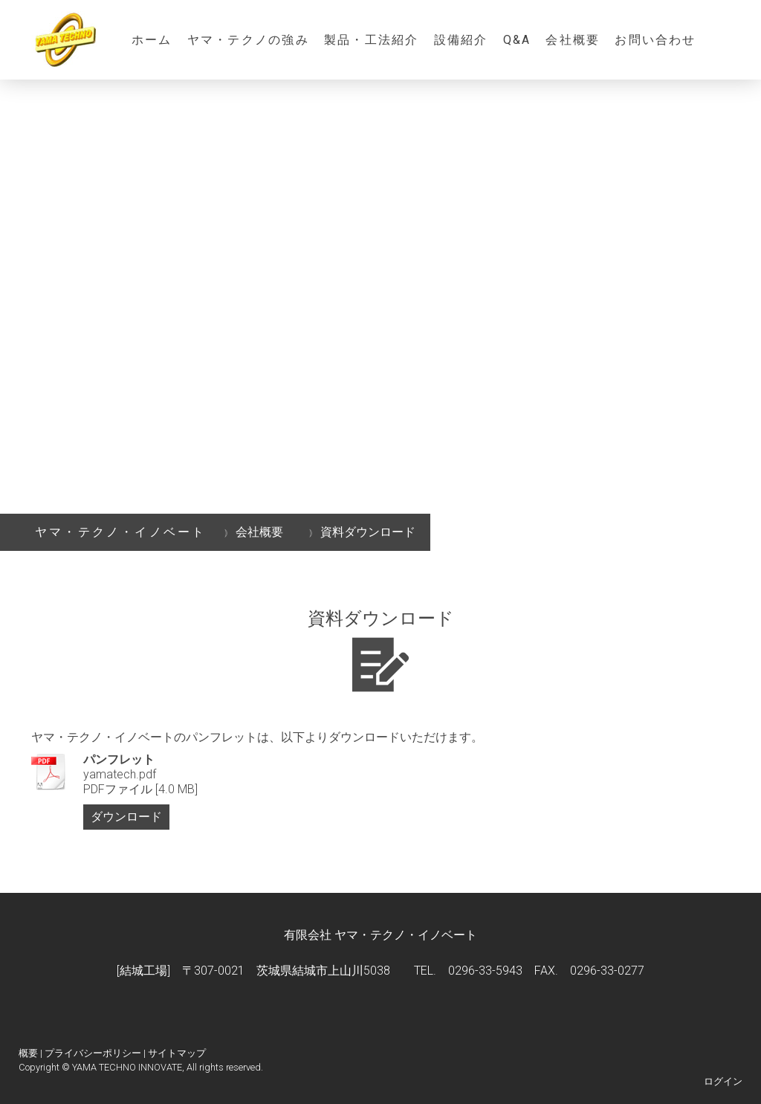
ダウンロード (126, 817)
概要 (28, 1053)
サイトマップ (177, 1053)
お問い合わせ (655, 40)
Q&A (517, 40)
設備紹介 (461, 40)
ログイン (723, 1081)
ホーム (152, 40)
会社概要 (572, 40)
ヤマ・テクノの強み (248, 40)
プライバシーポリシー (93, 1053)
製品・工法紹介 (371, 40)
